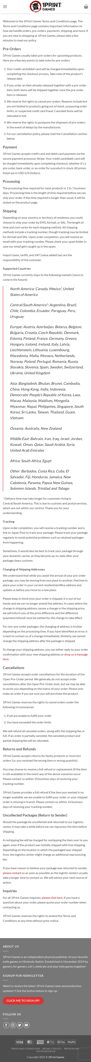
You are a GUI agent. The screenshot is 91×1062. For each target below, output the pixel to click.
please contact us (14, 873)
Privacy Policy (52, 1048)
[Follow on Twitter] (20, 1025)
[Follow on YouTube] (26, 1025)
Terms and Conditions (25, 1048)
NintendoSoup (46, 1051)
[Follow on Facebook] (6, 1025)
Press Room (71, 1048)
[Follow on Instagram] (13, 1025)
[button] (5, 6)
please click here (52, 897)
